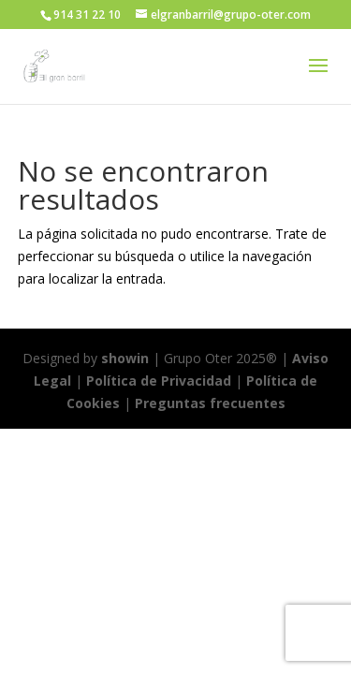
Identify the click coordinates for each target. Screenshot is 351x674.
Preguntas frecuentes (210, 403)
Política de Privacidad (158, 380)
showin (125, 358)
